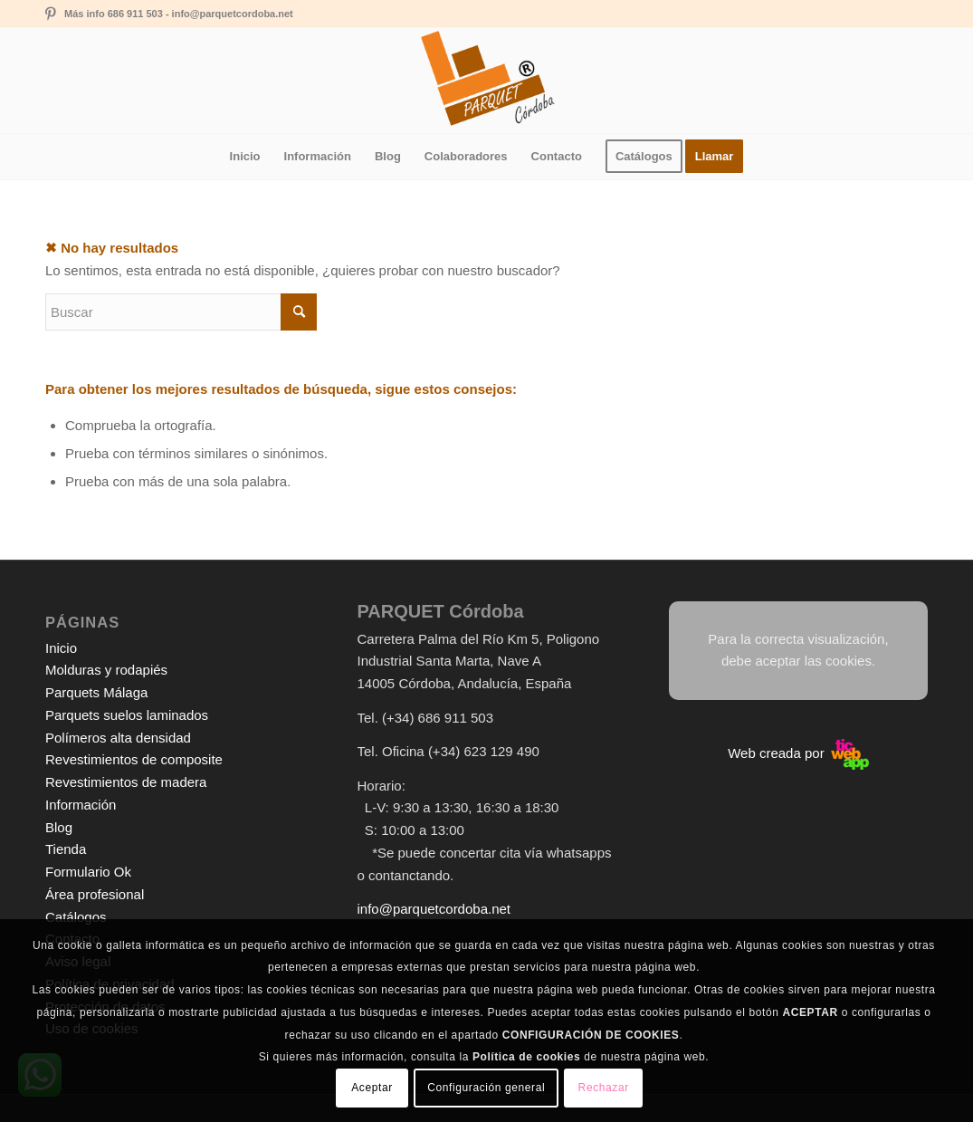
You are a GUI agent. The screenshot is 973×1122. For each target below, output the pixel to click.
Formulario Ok (88, 871)
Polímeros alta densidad (118, 737)
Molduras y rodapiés (106, 669)
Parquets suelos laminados (126, 715)
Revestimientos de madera (125, 782)
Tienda (65, 849)
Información (80, 804)
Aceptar (372, 1087)
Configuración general (486, 1087)
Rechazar (603, 1087)
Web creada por (798, 753)
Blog (58, 827)
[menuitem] (245, 156)
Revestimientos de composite (134, 759)
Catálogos (76, 917)
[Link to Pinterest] (50, 13)
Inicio (61, 648)
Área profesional (94, 894)
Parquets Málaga (96, 692)
